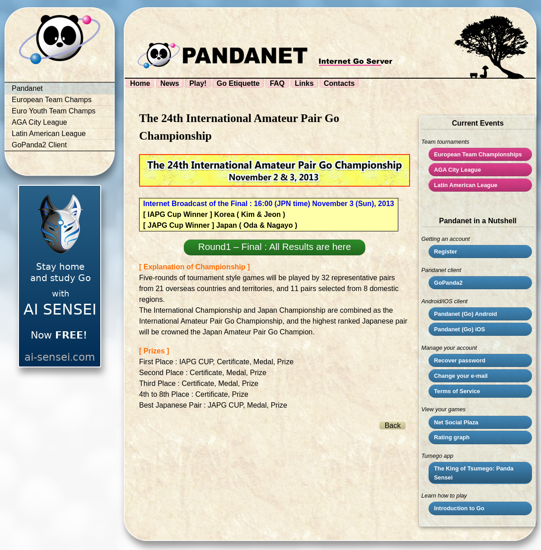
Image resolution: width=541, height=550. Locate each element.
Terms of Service (457, 391)
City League (457, 169)
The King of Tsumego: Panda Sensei (473, 472)
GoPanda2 (448, 282)
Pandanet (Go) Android (465, 313)
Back (393, 425)
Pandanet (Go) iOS (459, 329)
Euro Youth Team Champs (54, 111)
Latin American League (49, 133)
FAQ (277, 83)
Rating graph (452, 437)
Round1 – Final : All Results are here (274, 246)
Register (445, 251)
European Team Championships (478, 154)
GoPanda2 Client (39, 145)
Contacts (339, 83)
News (169, 83)
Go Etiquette (238, 83)
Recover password (459, 360)
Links (304, 83)
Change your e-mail (461, 375)
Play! (197, 83)
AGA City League (39, 122)
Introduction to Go (459, 508)
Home (140, 83)
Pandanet (27, 88)
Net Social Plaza (456, 422)
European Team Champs (52, 99)
